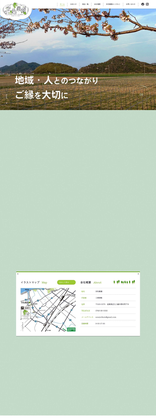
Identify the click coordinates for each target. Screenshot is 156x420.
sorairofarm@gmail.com (106, 317)
